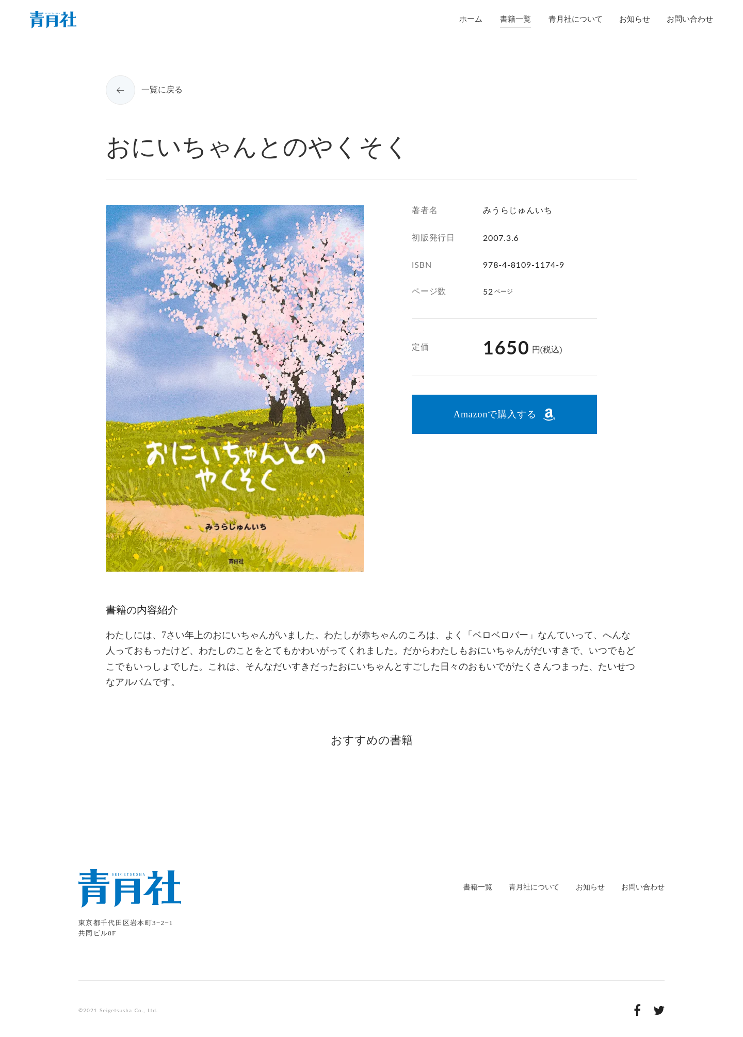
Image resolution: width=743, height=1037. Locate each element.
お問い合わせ (643, 887)
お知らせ (590, 887)
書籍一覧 (477, 887)
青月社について (534, 887)
